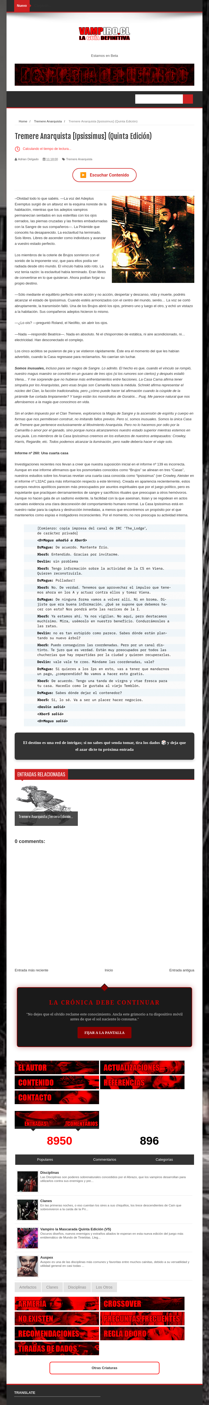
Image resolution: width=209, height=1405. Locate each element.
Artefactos (27, 1287)
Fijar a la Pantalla (104, 1032)
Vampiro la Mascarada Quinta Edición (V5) (75, 1229)
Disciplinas (49, 1173)
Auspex (46, 1257)
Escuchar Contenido (104, 175)
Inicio (109, 970)
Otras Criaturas (105, 1368)
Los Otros (104, 1287)
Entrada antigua (181, 970)
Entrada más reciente (31, 970)
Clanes (46, 1201)
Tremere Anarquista (79, 159)
